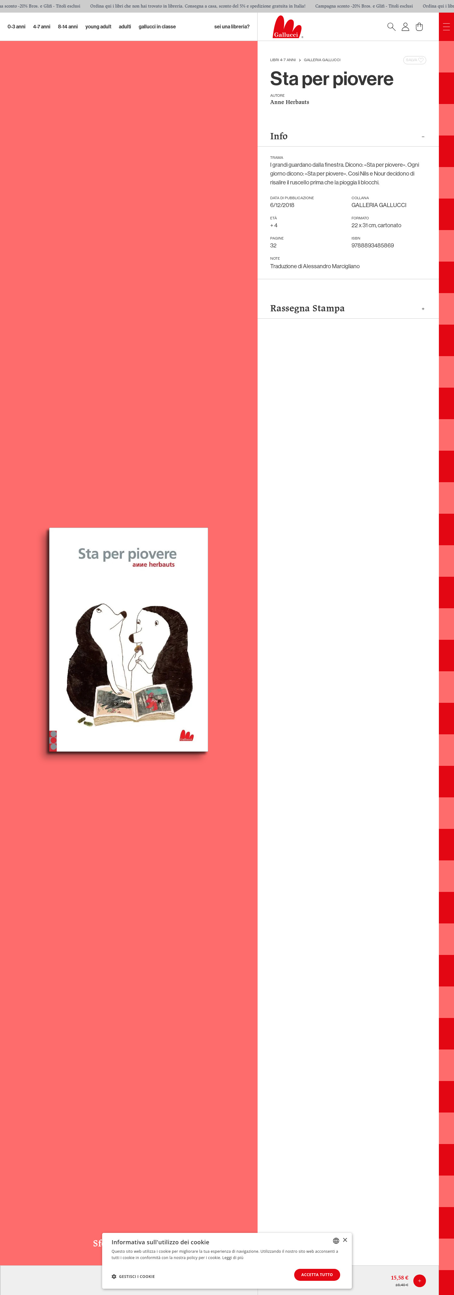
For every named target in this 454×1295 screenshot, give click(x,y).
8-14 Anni (68, 27)
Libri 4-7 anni (283, 60)
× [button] (344, 1240)
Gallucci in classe (157, 27)
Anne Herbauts (289, 102)
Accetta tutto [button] (317, 1274)
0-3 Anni (17, 27)
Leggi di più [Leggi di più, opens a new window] (232, 1257)
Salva (415, 60)
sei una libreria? (232, 27)
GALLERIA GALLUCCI (322, 60)
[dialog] (227, 1261)
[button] (133, 1276)
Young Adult (98, 27)
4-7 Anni (41, 27)
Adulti (125, 27)
